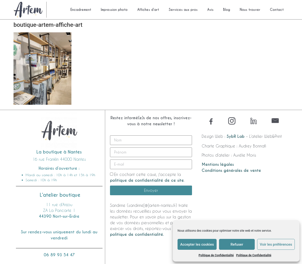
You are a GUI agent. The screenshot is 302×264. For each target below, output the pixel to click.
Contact (277, 9)
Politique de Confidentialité (216, 255)
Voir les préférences (276, 244)
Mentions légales (218, 164)
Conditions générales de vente (231, 170)
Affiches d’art (148, 9)
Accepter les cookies (197, 244)
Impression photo (114, 9)
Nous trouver (250, 9)
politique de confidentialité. (137, 234)
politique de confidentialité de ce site (147, 180)
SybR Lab (236, 136)
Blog (226, 9)
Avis (210, 9)
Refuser (237, 244)
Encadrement (80, 9)
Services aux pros (183, 9)
